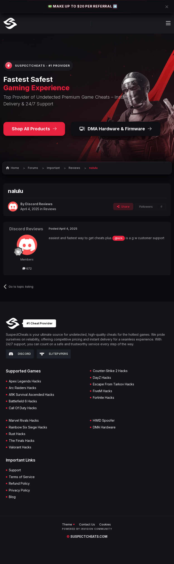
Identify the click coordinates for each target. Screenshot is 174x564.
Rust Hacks (17, 433)
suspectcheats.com (87, 536)
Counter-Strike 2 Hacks (110, 370)
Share (123, 206)
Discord (20, 354)
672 (27, 268)
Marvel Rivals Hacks (24, 420)
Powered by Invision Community (87, 529)
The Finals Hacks (21, 440)
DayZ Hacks (102, 377)
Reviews (50, 209)
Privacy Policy (19, 490)
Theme (68, 524)
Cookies (105, 524)
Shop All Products (34, 128)
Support (15, 470)
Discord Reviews (39, 204)
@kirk (119, 238)
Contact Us (87, 524)
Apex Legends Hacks (25, 381)
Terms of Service (22, 477)
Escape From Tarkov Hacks (113, 384)
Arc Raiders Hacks (22, 387)
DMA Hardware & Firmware (116, 128)
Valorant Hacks (20, 447)
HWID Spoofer (104, 420)
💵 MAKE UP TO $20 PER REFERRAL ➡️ (82, 6)
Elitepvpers (53, 353)
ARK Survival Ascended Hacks (31, 394)
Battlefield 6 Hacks (23, 401)
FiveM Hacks (102, 391)
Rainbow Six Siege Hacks (28, 427)
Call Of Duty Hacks (23, 408)
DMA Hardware (104, 427)
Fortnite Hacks (103, 397)
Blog (12, 496)
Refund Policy (19, 483)
